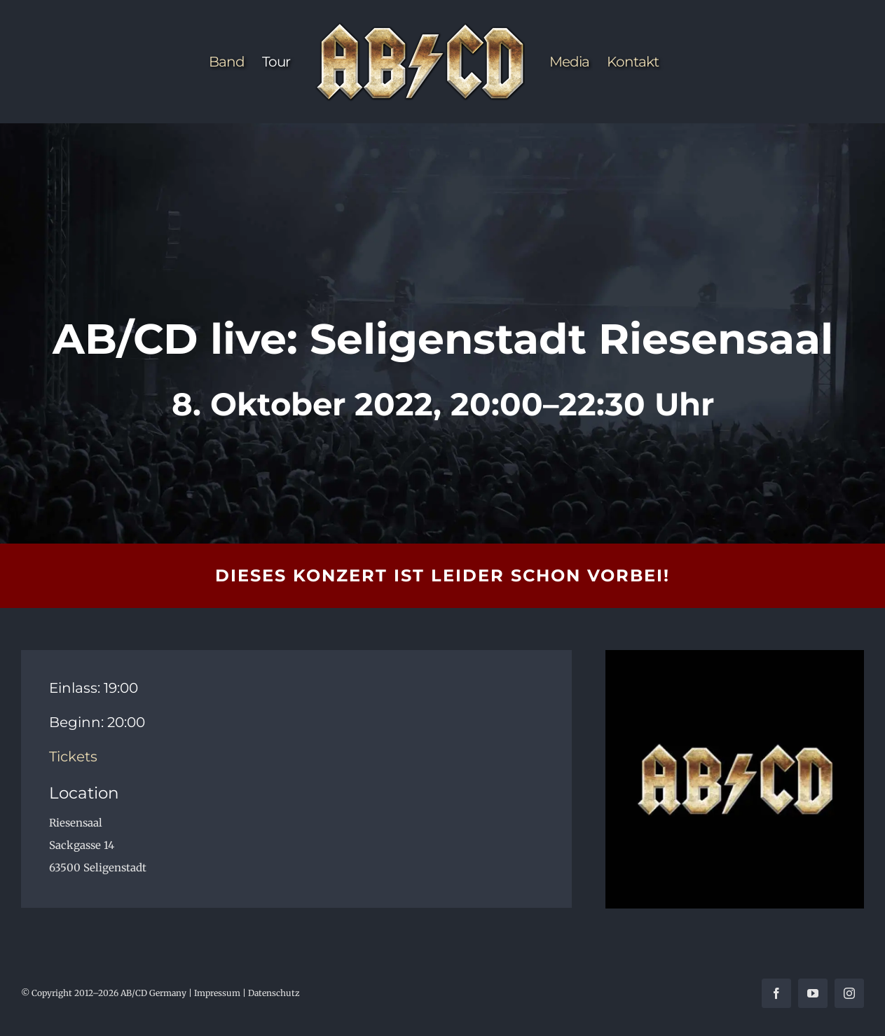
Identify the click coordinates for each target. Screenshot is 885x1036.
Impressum (217, 993)
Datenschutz (274, 993)
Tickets (73, 756)
